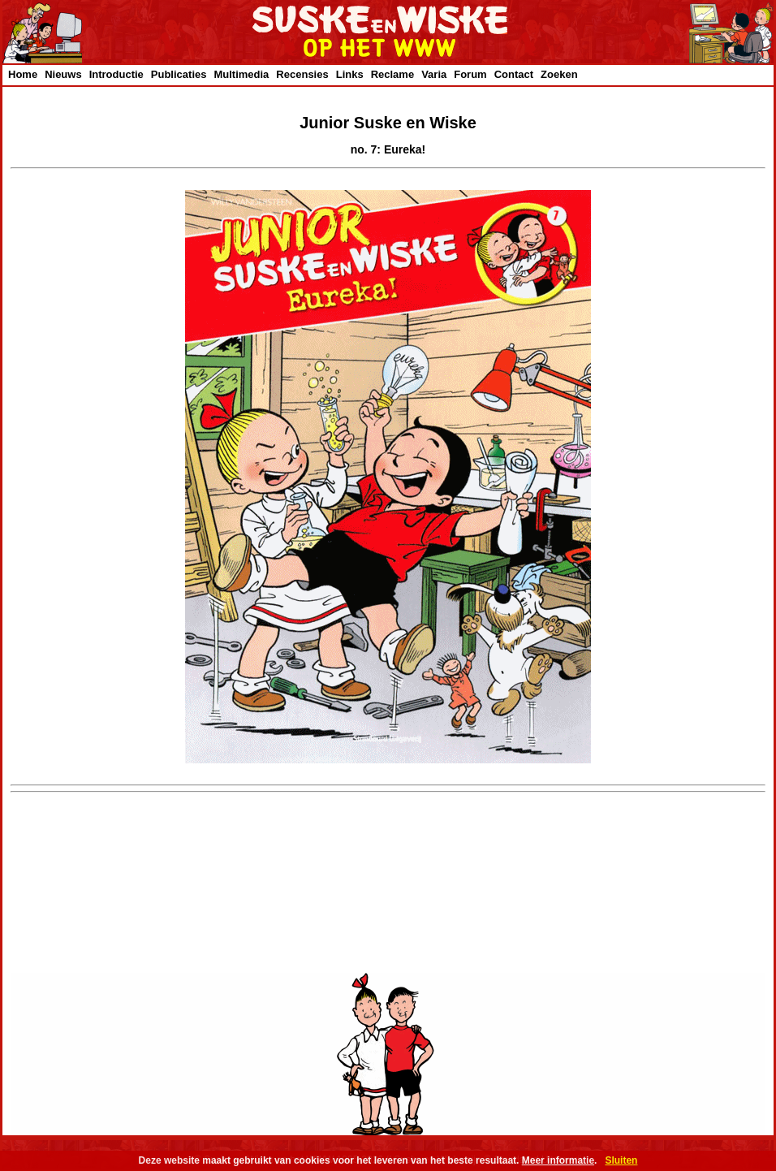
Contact (513, 74)
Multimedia (241, 74)
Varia (433, 74)
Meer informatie (558, 1160)
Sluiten (621, 1160)
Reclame (392, 74)
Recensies (302, 74)
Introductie (116, 74)
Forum (470, 74)
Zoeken (559, 74)
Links (350, 74)
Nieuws (63, 74)
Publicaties (179, 74)
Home (22, 74)
